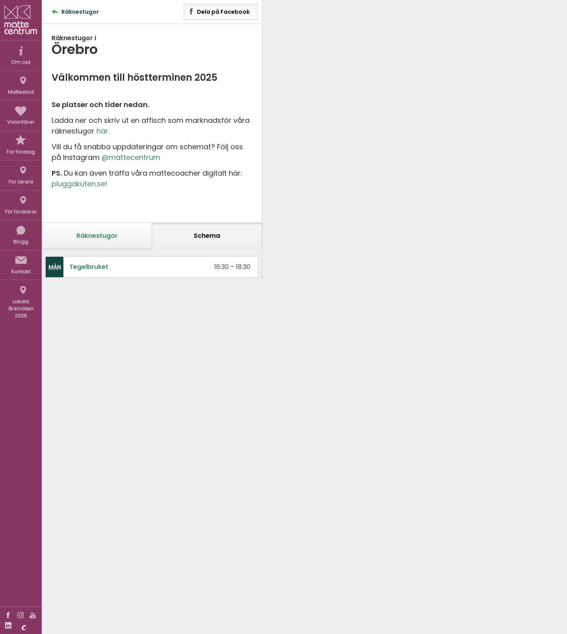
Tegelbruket (88, 266)
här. (102, 131)
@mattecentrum (131, 157)
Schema (207, 235)
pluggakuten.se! (79, 184)
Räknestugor (97, 235)
